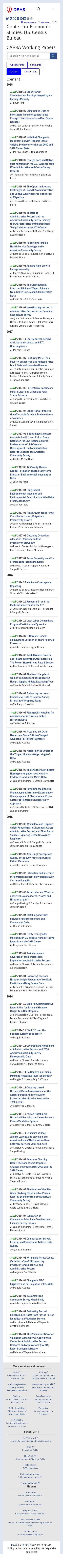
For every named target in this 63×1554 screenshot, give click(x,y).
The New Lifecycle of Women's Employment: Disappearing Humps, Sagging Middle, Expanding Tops (31, 678)
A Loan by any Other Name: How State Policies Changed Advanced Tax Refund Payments (29, 735)
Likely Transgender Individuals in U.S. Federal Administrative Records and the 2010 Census (32, 938)
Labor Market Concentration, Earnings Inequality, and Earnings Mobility (31, 96)
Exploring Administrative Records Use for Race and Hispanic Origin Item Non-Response (31, 1007)
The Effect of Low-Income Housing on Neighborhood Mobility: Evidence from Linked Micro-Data (32, 774)
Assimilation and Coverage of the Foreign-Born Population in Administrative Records (30, 957)
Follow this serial (30, 22)
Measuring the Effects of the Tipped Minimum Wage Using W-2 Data (31, 754)
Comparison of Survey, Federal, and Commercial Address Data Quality (31, 1242)
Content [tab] (13, 71)
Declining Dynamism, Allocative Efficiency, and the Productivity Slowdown (29, 539)
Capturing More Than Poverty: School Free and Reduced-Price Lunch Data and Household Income (31, 362)
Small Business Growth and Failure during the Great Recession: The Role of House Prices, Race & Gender (32, 659)
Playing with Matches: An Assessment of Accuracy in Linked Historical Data (32, 716)
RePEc (26, 1544)
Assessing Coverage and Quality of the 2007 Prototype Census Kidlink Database (31, 858)
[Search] (53, 56)
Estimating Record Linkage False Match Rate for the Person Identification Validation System (32, 1315)
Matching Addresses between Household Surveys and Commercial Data (29, 919)
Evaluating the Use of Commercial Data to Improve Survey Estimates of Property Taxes (29, 697)
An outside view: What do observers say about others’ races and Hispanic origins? (31, 896)
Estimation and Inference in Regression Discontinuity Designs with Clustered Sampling (32, 877)
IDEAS (13, 1544)
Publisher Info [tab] (17, 65)
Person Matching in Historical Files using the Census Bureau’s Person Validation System (32, 1118)
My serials (44, 22)
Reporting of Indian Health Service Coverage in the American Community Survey (29, 246)
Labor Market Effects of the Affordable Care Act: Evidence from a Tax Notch (31, 415)
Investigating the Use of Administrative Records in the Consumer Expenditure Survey (31, 311)
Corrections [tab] (30, 71)
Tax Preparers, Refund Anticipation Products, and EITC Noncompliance (30, 343)
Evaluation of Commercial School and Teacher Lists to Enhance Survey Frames (31, 1220)
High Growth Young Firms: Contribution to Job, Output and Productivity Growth (32, 516)
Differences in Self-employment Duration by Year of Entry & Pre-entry (32, 640)
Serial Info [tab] (35, 65)
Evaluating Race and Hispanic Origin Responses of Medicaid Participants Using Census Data (31, 980)
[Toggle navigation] (38, 10)
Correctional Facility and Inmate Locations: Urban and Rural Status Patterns (31, 392)
